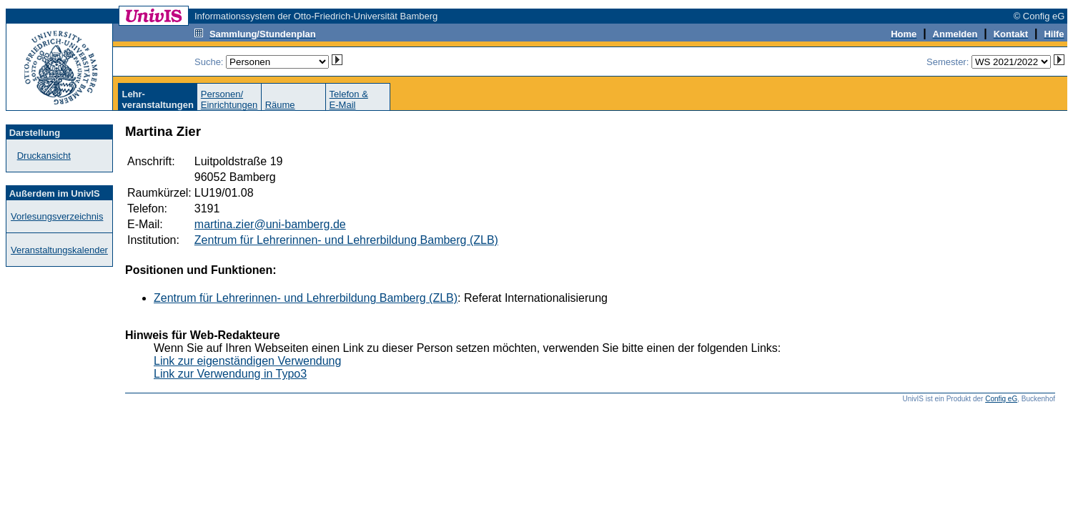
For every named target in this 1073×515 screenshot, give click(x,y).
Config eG (1001, 399)
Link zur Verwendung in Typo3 (230, 374)
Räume (280, 104)
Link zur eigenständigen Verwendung (247, 361)
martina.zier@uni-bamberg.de (270, 224)
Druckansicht (44, 155)
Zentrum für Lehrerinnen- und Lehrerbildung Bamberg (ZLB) (346, 240)
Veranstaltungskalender (59, 250)
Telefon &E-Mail (349, 99)
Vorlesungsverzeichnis (57, 216)
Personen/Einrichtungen (229, 99)
